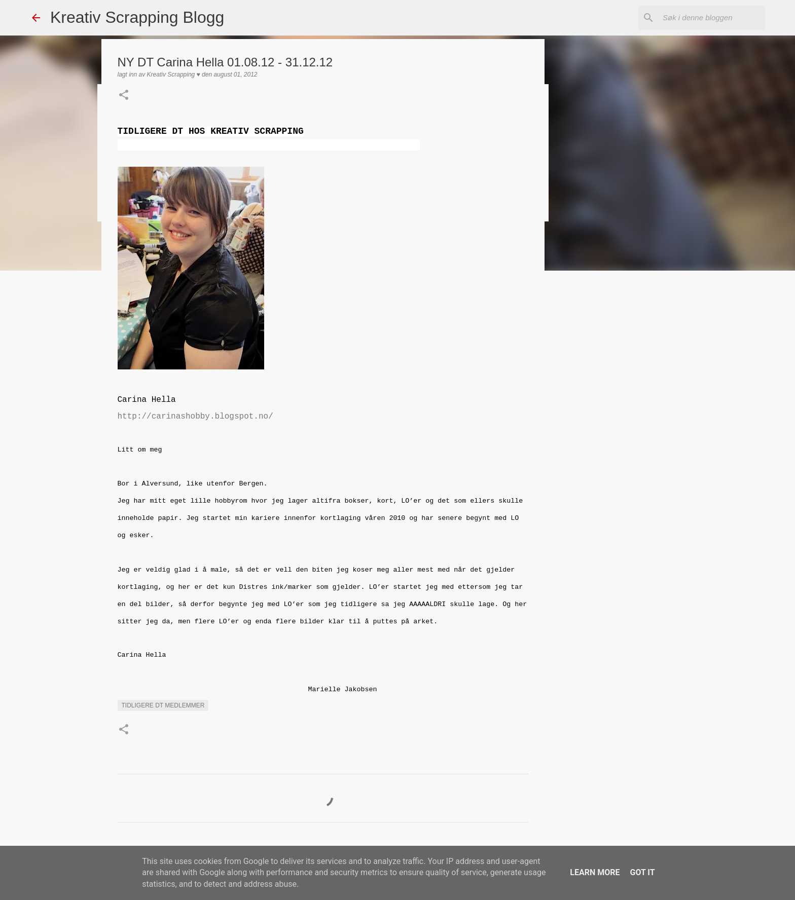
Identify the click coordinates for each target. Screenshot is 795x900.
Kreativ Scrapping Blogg (137, 17)
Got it (642, 872)
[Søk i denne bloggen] (712, 18)
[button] (124, 96)
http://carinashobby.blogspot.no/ (195, 416)
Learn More (595, 872)
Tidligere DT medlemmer (163, 705)
